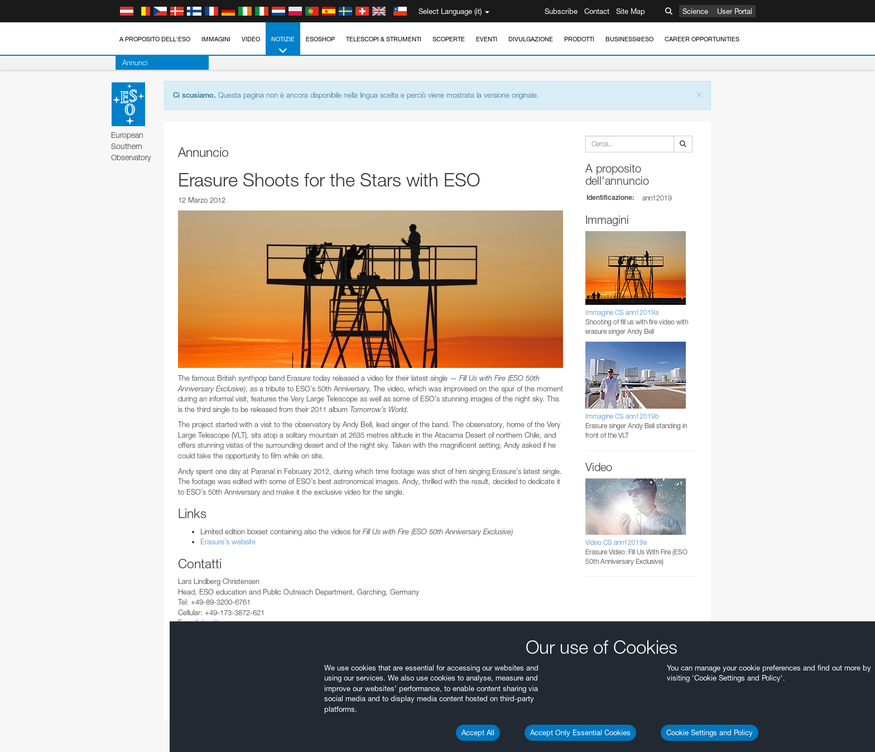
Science (695, 11)
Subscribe (561, 11)
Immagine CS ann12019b (622, 416)
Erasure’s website (228, 541)
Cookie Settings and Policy (709, 732)
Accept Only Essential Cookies (580, 732)
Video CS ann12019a (616, 542)
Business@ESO (629, 39)
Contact (596, 11)
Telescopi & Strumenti (383, 39)
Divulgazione (530, 39)
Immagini (215, 39)
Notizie (283, 45)
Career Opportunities (702, 39)
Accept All (477, 732)
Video (251, 39)
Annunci (133, 62)
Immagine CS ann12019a (621, 312)
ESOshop (320, 39)
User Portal (734, 11)
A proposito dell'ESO (154, 39)
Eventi (486, 39)
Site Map (630, 11)
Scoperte (448, 39)
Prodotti (579, 39)
